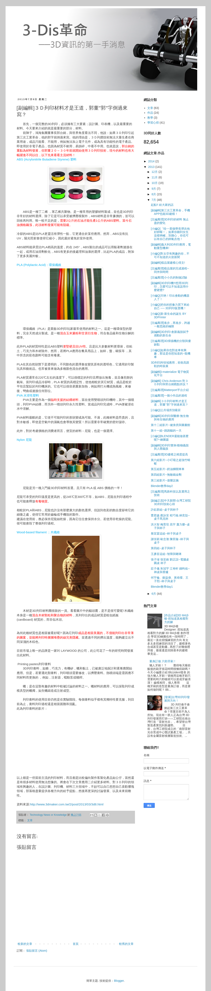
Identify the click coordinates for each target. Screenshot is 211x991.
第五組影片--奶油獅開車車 (167, 469)
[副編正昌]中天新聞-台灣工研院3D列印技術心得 (171, 502)
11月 (154, 177)
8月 (154, 194)
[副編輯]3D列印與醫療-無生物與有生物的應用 (170, 417)
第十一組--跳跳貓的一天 (166, 430)
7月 (154, 199)
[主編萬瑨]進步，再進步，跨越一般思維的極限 (170, 324)
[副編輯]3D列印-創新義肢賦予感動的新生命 (170, 333)
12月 (154, 171)
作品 (150, 112)
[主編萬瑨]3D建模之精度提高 (169, 454)
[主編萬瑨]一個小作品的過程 (169, 395)
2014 (151, 161)
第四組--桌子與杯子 (163, 548)
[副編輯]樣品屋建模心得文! (168, 262)
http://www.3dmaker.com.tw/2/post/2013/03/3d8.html (66, 804)
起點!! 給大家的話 (162, 204)
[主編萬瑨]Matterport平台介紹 (170, 390)
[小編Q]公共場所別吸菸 (166, 410)
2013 (151, 166)
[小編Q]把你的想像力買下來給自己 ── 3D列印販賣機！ (170, 306)
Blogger (119, 980)
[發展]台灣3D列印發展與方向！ (177, 698)
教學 (150, 117)
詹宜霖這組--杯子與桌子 (166, 533)
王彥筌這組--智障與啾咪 (166, 554)
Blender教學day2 (162, 486)
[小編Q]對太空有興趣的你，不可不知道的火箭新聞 (170, 255)
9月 (154, 188)
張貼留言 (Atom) (36, 950)
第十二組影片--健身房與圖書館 (170, 425)
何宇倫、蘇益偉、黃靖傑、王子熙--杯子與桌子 (169, 579)
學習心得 (153, 122)
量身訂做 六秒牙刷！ (162, 661)
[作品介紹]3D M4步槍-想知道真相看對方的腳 (176, 619)
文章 (30, 820)
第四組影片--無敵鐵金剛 (166, 474)
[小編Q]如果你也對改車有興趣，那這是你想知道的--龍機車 (170, 354)
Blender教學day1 (162, 586)
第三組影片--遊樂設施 (165, 480)
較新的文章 (25, 943)
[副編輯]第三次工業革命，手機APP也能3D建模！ (170, 212)
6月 (154, 593)
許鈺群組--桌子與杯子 (165, 509)
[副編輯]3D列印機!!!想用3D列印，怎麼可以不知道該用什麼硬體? (170, 286)
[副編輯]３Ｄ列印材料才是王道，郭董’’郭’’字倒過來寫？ (169, 402)
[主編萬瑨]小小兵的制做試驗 (169, 277)
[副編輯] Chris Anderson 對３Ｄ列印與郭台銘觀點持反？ (170, 382)
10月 (154, 183)
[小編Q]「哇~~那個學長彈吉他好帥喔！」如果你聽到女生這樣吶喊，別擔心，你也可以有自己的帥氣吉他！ (170, 234)
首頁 (76, 943)
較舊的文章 (126, 943)
